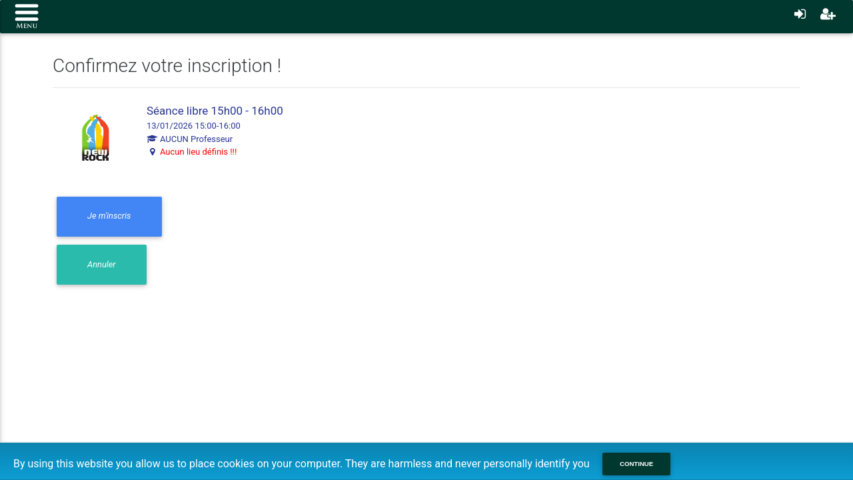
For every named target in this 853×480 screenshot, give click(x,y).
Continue (636, 463)
